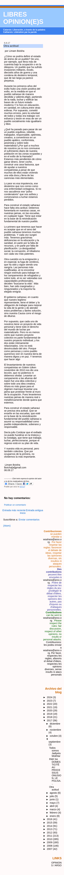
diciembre (55, 723)
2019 (50, 714)
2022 (50, 704)
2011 (50, 835)
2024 (50, 697)
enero (53, 816)
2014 (50, 826)
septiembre (55, 741)
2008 (50, 845)
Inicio (23, 513)
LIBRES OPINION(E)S (23, 18)
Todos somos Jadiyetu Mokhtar (55, 751)
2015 (50, 822)
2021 (50, 707)
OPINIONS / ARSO (56, 864)
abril (52, 806)
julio (52, 796)
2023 (50, 700)
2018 (50, 717)
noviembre (55, 729)
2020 (50, 710)
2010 (50, 839)
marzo (53, 809)
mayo (53, 802)
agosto (54, 792)
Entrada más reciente (13, 510)
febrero (54, 812)
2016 (50, 819)
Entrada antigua (34, 510)
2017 (50, 720)
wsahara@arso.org (52, 619)
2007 (50, 849)
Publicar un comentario (15, 505)
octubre (54, 735)
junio (52, 799)
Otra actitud (11, 45)
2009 (50, 842)
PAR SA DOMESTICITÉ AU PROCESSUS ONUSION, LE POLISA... (55, 771)
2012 (50, 832)
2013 (50, 829)
